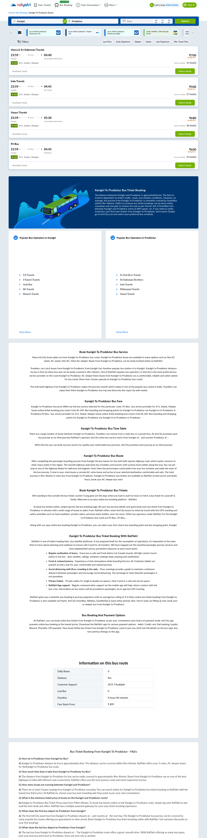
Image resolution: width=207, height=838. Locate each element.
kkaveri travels (31, 293)
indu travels (126, 284)
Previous (10, 32)
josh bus (27, 284)
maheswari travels (129, 289)
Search (185, 21)
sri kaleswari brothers (131, 279)
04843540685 (172, 5)
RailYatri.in (52, 793)
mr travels (28, 289)
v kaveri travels (31, 279)
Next (191, 32)
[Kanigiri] (37, 21)
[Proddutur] (92, 21)
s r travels (28, 274)
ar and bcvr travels (130, 274)
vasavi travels (127, 293)
